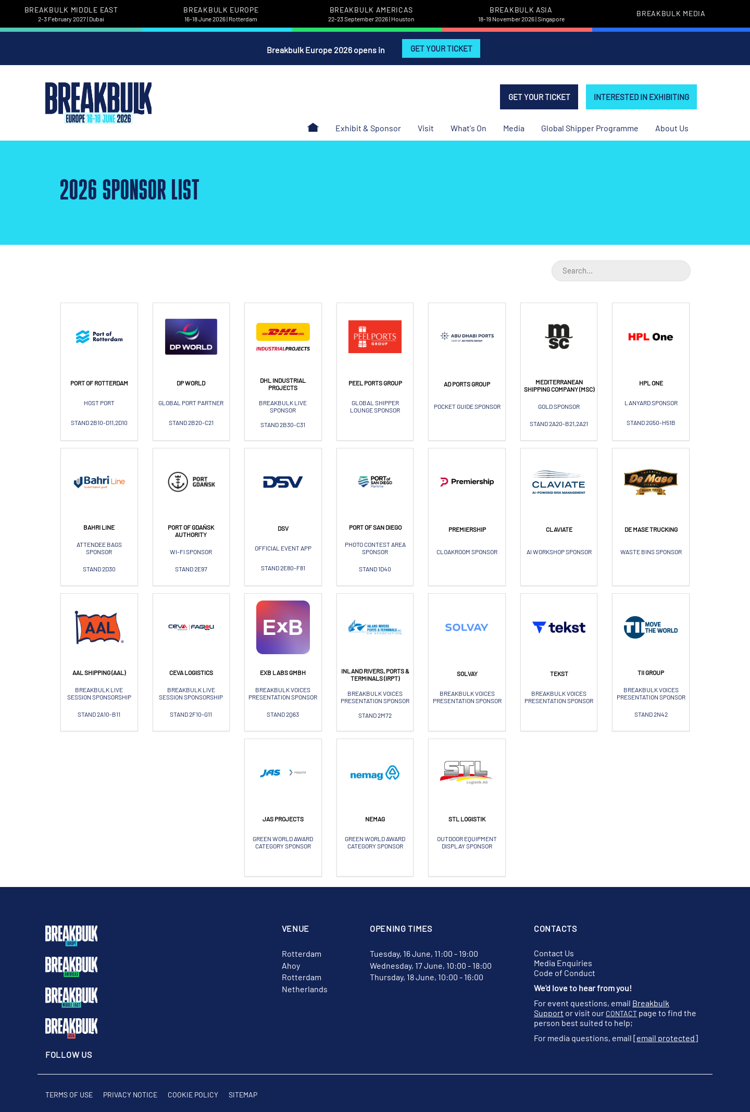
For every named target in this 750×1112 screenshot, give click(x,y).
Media (513, 128)
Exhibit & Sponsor (368, 128)
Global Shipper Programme (590, 128)
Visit (426, 128)
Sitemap (243, 1094)
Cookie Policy (193, 1094)
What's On (468, 128)
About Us (672, 128)
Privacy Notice (130, 1094)
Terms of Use (69, 1094)
